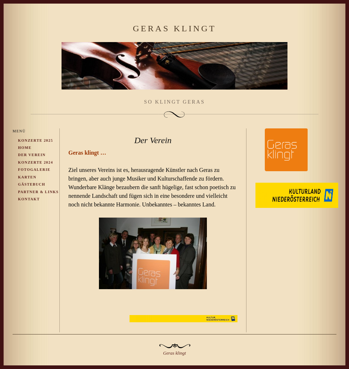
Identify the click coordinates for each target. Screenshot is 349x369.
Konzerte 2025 (35, 140)
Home (25, 148)
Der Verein (32, 155)
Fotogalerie (34, 170)
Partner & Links (38, 192)
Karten (27, 177)
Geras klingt (174, 28)
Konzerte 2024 (35, 162)
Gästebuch (31, 184)
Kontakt (29, 199)
